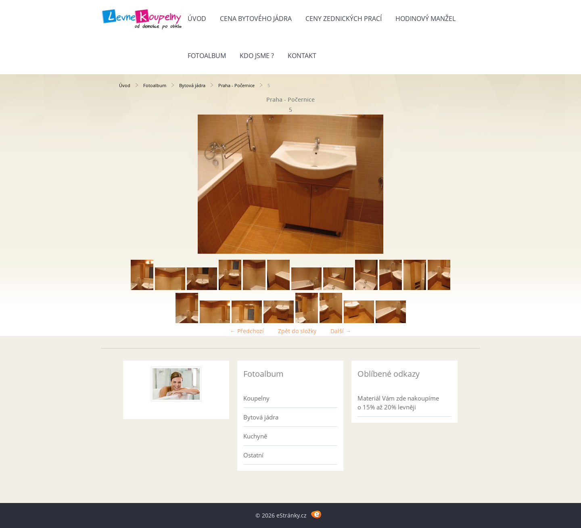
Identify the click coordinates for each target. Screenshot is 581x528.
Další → (340, 331)
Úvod (197, 18)
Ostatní (253, 455)
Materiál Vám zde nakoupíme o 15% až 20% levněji (398, 402)
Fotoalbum (207, 55)
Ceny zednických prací (343, 18)
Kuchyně (255, 436)
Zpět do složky (297, 331)
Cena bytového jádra (256, 18)
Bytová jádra (192, 85)
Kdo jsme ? (257, 55)
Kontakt (302, 55)
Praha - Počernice (236, 85)
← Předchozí (247, 331)
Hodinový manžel (425, 18)
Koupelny (256, 398)
